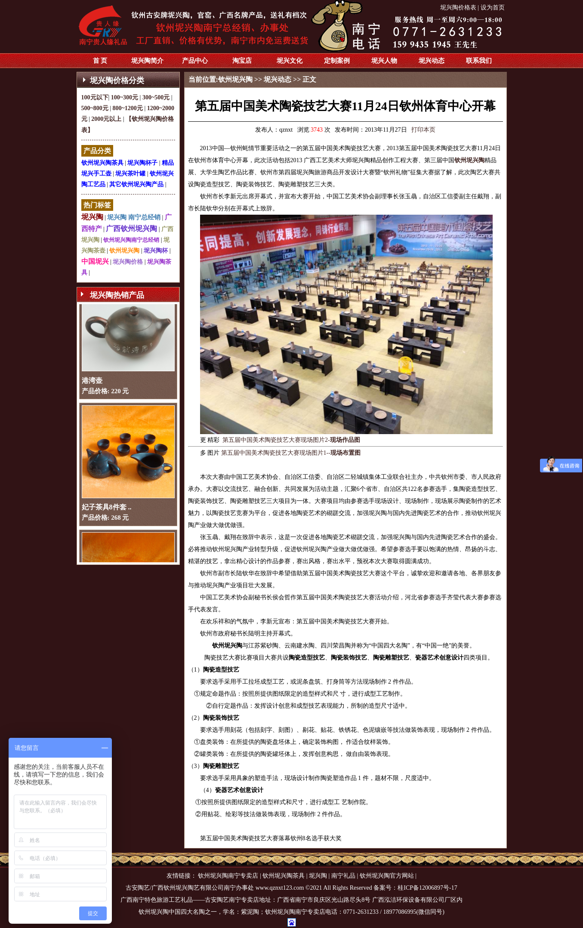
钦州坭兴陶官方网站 (387, 876)
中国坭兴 (95, 261)
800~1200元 (128, 108)
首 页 (100, 60)
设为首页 (493, 7)
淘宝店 (242, 60)
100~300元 (124, 97)
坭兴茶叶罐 (130, 173)
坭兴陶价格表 (458, 7)
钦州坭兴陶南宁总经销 (131, 240)
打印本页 (423, 129)
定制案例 (337, 60)
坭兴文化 (289, 60)
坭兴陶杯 (156, 250)
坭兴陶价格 (128, 262)
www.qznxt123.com (280, 888)
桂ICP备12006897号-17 (427, 888)
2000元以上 (106, 119)
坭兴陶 (92, 217)
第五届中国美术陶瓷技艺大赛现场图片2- (291, 440)
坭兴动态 (431, 60)
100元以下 (94, 97)
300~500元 (156, 97)
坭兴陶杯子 (142, 163)
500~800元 (94, 108)
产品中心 (195, 60)
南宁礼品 (343, 876)
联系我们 (479, 60)
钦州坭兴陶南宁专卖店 (228, 876)
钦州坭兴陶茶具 (102, 163)
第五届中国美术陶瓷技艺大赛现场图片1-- (291, 453)
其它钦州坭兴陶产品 (136, 184)
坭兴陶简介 (147, 60)
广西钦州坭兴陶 (131, 229)
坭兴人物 (384, 60)
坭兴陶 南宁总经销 (133, 217)
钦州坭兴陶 (124, 250)
